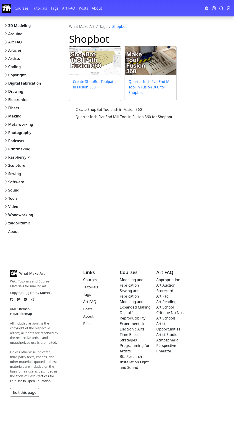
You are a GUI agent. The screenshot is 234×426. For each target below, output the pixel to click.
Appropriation (168, 279)
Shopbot (119, 26)
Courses (22, 8)
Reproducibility (132, 318)
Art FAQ (68, 8)
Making (14, 116)
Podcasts (16, 140)
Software (16, 181)
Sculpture (16, 165)
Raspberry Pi (19, 157)
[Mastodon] (18, 299)
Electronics (18, 99)
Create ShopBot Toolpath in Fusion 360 (108, 109)
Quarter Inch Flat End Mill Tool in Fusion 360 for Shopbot (150, 87)
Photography (19, 132)
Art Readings (167, 301)
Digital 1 (127, 312)
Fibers (13, 107)
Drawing (15, 91)
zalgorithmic (19, 223)
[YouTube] (25, 299)
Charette (163, 351)
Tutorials (39, 8)
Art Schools (166, 318)
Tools (12, 198)
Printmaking (19, 149)
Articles (15, 50)
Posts (83, 8)
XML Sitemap (20, 309)
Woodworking (20, 214)
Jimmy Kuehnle (41, 292)
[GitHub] (11, 299)
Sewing (14, 173)
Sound (13, 190)
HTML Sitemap (21, 314)
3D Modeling (19, 25)
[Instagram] (32, 299)
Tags (54, 8)
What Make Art (82, 26)
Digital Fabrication (24, 83)
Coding (14, 66)
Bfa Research (131, 356)
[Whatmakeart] (6, 8)
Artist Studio (166, 334)
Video (13, 206)
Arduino (15, 33)
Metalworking (20, 124)
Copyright (17, 74)
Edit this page (24, 392)
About (97, 8)
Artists (14, 58)
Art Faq (162, 296)
